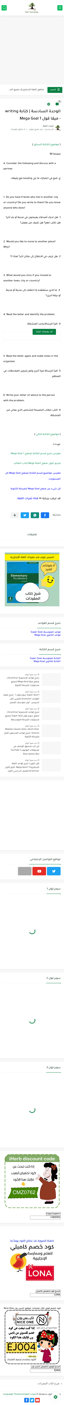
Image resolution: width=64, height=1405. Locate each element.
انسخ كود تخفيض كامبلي (48, 1291)
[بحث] (4, 7)
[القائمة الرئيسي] (59, 7)
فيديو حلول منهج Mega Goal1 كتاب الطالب (37, 463)
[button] (45, 515)
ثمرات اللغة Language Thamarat (19, 1394)
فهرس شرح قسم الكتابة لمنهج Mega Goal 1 (36, 453)
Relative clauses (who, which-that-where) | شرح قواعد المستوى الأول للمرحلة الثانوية (21, 733)
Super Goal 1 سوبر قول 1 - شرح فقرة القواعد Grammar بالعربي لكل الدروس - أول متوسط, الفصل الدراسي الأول (21, 699)
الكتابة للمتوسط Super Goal (45, 658)
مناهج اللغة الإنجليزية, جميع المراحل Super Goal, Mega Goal (25, 89)
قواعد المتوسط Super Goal (46, 632)
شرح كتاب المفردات (49, 1383)
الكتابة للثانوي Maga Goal (47, 661)
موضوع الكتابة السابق (46, 144)
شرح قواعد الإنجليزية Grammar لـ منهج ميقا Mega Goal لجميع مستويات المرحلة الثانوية (23, 682)
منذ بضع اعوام (31, 674)
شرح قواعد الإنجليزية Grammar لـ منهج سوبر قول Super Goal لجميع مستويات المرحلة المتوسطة (22, 716)
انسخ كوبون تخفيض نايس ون (45, 1367)
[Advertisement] (32, 50)
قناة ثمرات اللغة (27, 498)
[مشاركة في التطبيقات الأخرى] (15, 515)
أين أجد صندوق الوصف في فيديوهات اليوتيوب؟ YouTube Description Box (25, 750)
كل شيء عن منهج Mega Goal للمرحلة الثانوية (36, 489)
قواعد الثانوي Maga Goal (47, 635)
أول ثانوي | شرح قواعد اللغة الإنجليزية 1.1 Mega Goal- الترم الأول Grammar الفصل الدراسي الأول (22, 768)
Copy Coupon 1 (53, 1214)
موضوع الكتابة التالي (47, 434)
